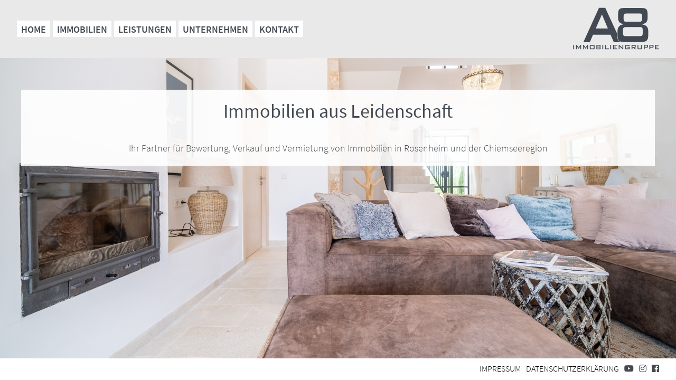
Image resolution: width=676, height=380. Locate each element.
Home (33, 29)
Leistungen (145, 29)
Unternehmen (215, 29)
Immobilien (82, 29)
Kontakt (279, 29)
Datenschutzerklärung (572, 368)
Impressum (500, 368)
